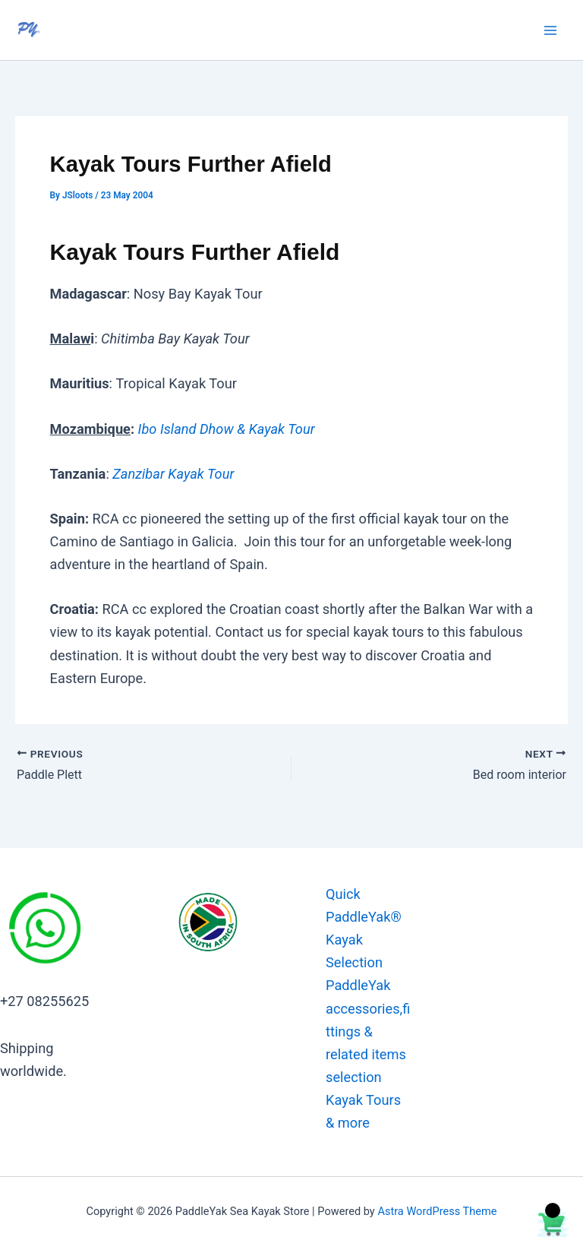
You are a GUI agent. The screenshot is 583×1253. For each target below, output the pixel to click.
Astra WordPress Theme (436, 1211)
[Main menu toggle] (550, 30)
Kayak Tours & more (363, 1111)
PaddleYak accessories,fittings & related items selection (368, 1030)
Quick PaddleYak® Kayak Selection (364, 928)
